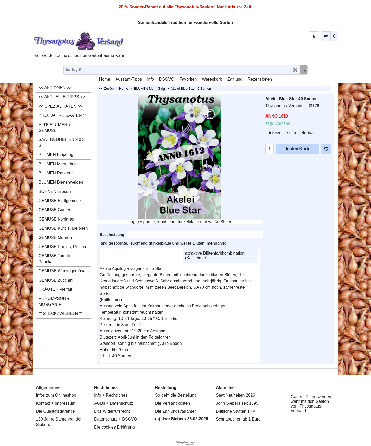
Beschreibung (112, 234)
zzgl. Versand (277, 123)
